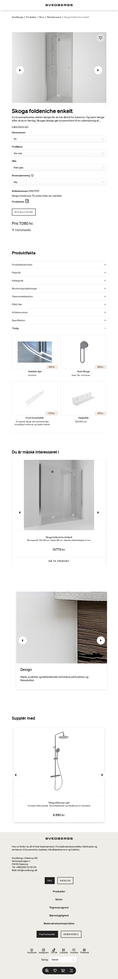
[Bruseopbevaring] (59, 182)
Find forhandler (23, 229)
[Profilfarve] (59, 153)
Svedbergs (17, 17)
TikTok (54, 951)
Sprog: (44, 959)
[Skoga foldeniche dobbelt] (59, 512)
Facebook (32, 951)
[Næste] (98, 70)
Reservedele (71, 934)
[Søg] (47, 971)
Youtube (74, 951)
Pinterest (84, 951)
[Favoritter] (55, 971)
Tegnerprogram (59, 907)
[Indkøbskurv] (63, 971)
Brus (41, 17)
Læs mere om (20, 126)
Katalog (65, 880)
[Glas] (59, 167)
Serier (59, 899)
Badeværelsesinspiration (59, 923)
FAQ (49, 880)
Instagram (44, 951)
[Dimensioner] (59, 139)
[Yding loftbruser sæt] (59, 775)
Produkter (31, 17)
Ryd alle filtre (24, 212)
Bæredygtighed (59, 915)
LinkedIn (64, 951)
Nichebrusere (54, 17)
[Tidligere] (20, 70)
